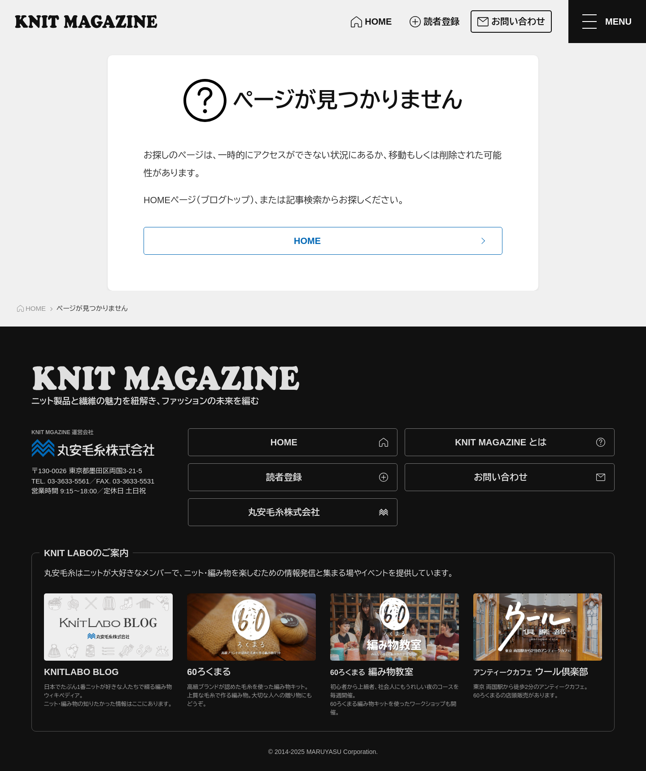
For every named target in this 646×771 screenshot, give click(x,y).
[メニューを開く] (606, 21)
